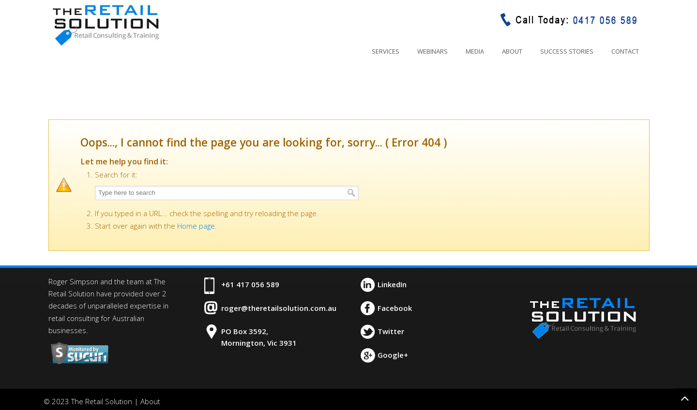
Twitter (391, 331)
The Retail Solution (105, 24)
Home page (196, 226)
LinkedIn (392, 284)
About (150, 401)
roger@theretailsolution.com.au (278, 308)
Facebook (395, 308)
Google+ (393, 355)
